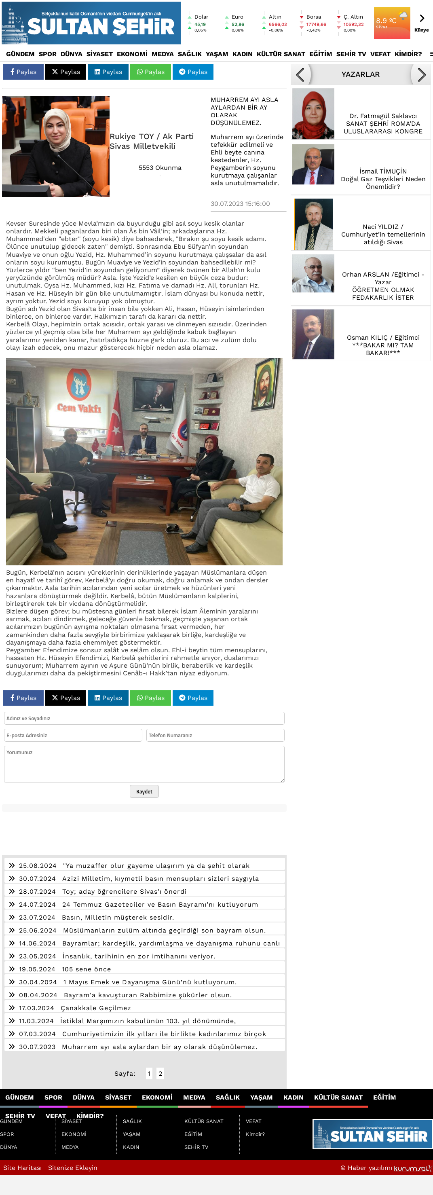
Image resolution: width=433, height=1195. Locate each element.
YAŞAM (217, 54)
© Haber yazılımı (386, 1168)
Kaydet (144, 791)
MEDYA (163, 54)
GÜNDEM (20, 54)
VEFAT (380, 54)
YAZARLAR (361, 74)
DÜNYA (71, 54)
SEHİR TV (351, 54)
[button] (301, 74)
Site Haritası (22, 1168)
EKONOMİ (132, 54)
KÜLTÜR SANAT (281, 54)
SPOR (48, 54)
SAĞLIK (190, 54)
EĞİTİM (320, 54)
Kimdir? (408, 54)
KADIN (242, 54)
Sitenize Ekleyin (72, 1168)
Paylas (23, 72)
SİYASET (100, 54)
